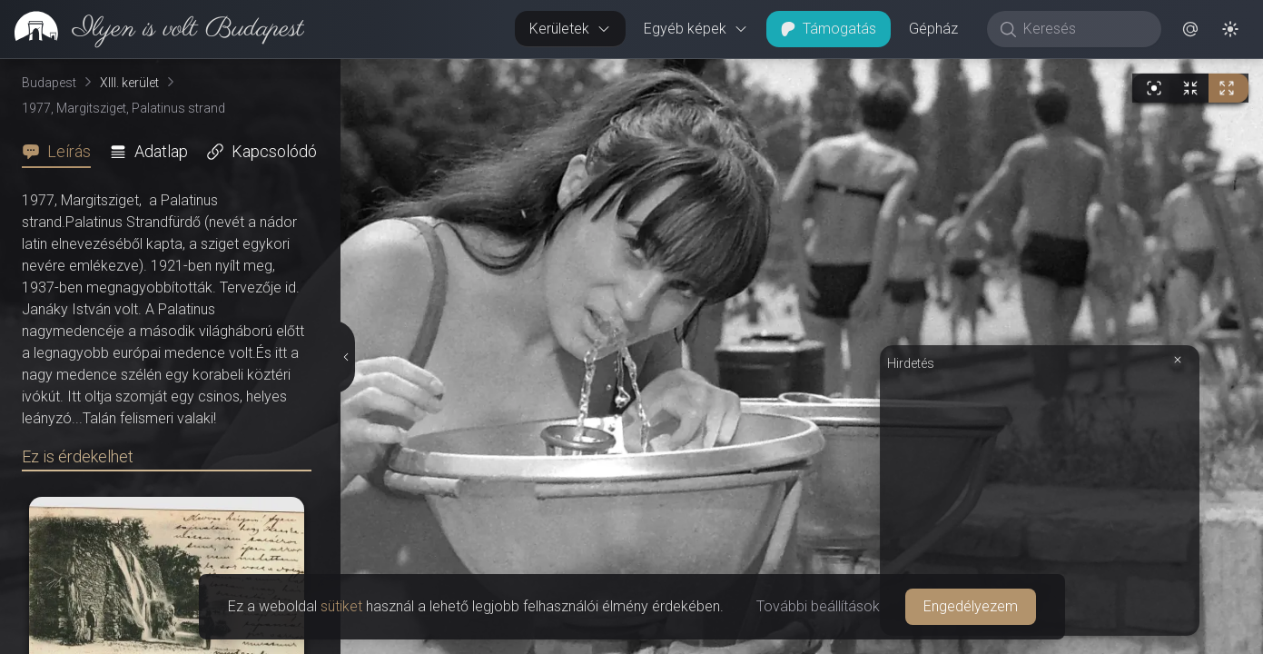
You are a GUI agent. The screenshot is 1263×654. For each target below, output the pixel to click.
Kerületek (570, 28)
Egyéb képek (696, 28)
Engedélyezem (970, 606)
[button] (1190, 29)
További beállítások (818, 606)
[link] (152, 29)
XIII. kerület (129, 82)
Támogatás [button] (828, 28)
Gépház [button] (933, 28)
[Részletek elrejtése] (348, 357)
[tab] (62, 151)
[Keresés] (1084, 29)
